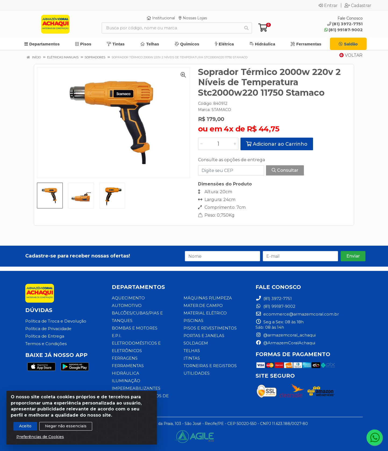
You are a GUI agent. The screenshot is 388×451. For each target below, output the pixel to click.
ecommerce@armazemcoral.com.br (297, 314)
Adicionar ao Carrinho (276, 144)
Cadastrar (357, 5)
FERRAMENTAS (128, 365)
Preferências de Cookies (40, 437)
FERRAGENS (125, 358)
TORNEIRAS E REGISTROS (210, 365)
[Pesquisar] (246, 28)
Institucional (161, 18)
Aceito (25, 426)
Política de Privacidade (48, 328)
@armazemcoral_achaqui (286, 335)
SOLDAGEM (196, 343)
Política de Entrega (44, 336)
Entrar (328, 5)
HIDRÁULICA (125, 373)
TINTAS (192, 358)
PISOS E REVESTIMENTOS (210, 328)
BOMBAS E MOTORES (134, 328)
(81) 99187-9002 (343, 29)
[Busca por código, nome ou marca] (171, 28)
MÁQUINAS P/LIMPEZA (208, 297)
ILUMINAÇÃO (126, 380)
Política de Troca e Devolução (55, 321)
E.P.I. (116, 335)
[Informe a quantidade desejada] (218, 144)
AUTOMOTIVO (127, 305)
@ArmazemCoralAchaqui (285, 342)
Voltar (350, 55)
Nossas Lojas (193, 18)
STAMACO (221, 109)
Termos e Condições (46, 343)
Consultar (285, 170)
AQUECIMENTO (128, 297)
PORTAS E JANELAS (204, 335)
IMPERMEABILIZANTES (136, 388)
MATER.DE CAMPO (203, 305)
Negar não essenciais (66, 426)
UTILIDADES (197, 373)
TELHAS (192, 350)
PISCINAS (193, 320)
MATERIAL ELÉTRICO (205, 313)
